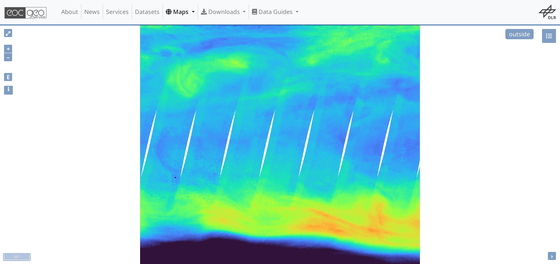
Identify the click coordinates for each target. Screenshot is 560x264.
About (69, 12)
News (92, 12)
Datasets (147, 12)
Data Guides (273, 12)
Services (117, 12)
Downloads (221, 12)
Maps (178, 12)
